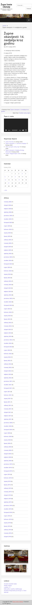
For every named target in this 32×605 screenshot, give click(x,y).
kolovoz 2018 (8, 519)
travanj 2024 (7, 284)
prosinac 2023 (8, 298)
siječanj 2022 (7, 378)
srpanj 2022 (7, 357)
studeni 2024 (8, 260)
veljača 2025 (7, 250)
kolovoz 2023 (8, 312)
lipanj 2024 (7, 277)
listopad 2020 (8, 429)
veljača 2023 (7, 333)
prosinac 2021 (8, 381)
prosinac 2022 (8, 340)
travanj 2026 (7, 202)
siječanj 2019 (7, 502)
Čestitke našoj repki (24, 113)
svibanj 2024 (7, 281)
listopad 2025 (8, 222)
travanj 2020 (7, 450)
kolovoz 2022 (8, 353)
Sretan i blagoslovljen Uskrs (13, 153)
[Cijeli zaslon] (26, 130)
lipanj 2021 (7, 402)
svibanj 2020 (7, 447)
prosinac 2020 (8, 422)
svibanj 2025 (7, 240)
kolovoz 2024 (8, 271)
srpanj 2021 (7, 398)
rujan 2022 (7, 350)
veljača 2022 (7, 374)
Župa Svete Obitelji (6, 5)
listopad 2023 (8, 305)
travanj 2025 (7, 243)
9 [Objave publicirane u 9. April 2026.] (15, 177)
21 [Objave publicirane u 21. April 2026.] (8, 183)
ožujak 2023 (7, 329)
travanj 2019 (7, 491)
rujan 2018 (7, 516)
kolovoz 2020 (8, 436)
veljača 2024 (7, 291)
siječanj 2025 (7, 253)
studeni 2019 (8, 467)
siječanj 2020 (7, 460)
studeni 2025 (8, 219)
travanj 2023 (7, 326)
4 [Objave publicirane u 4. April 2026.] (22, 173)
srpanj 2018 (7, 523)
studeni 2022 (8, 343)
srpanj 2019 (7, 481)
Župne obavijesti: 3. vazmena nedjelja (15, 143)
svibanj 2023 (7, 322)
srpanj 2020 (7, 440)
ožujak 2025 (7, 246)
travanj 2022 (7, 367)
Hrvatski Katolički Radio (10, 584)
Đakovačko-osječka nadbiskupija (13, 589)
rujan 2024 (7, 267)
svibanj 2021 (7, 405)
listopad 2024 (8, 264)
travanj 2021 (7, 409)
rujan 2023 (7, 309)
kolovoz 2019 (8, 478)
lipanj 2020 (7, 443)
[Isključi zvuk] (23, 130)
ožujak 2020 (7, 453)
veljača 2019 (7, 498)
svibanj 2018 (7, 529)
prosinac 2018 (8, 505)
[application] (16, 125)
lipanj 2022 (7, 360)
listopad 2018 (8, 512)
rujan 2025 (7, 226)
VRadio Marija (8, 585)
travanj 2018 (7, 533)
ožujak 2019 (7, 495)
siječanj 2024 (7, 295)
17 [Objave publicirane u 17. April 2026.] (19, 180)
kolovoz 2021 (8, 395)
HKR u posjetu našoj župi (12, 147)
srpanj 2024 (7, 274)
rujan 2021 (7, 391)
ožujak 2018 (7, 536)
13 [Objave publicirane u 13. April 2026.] (5, 180)
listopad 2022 (8, 346)
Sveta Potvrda (9, 142)
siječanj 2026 (7, 212)
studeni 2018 (8, 509)
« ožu (5, 190)
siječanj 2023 (7, 336)
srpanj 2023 (7, 315)
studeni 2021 (8, 384)
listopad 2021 (8, 388)
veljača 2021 (7, 416)
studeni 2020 (8, 426)
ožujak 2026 (7, 205)
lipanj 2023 (7, 319)
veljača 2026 (7, 208)
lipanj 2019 (7, 485)
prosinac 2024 (8, 257)
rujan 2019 (7, 474)
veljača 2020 (7, 457)
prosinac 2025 (8, 215)
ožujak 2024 (7, 288)
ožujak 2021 (7, 412)
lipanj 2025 (7, 236)
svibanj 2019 (7, 488)
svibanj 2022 (7, 364)
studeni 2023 (8, 302)
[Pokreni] (6, 130)
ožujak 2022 (7, 371)
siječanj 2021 (7, 419)
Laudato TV (7, 587)
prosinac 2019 (8, 464)
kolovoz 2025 (8, 229)
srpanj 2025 (7, 233)
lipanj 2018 (7, 526)
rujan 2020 (7, 433)
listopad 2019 (8, 471)
